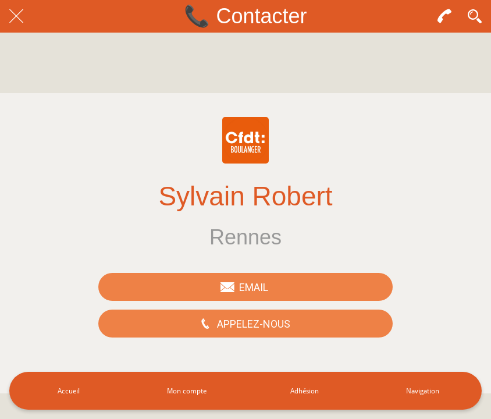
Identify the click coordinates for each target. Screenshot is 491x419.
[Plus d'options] (423, 391)
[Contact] (444, 16)
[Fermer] (16, 16)
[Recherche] (475, 16)
